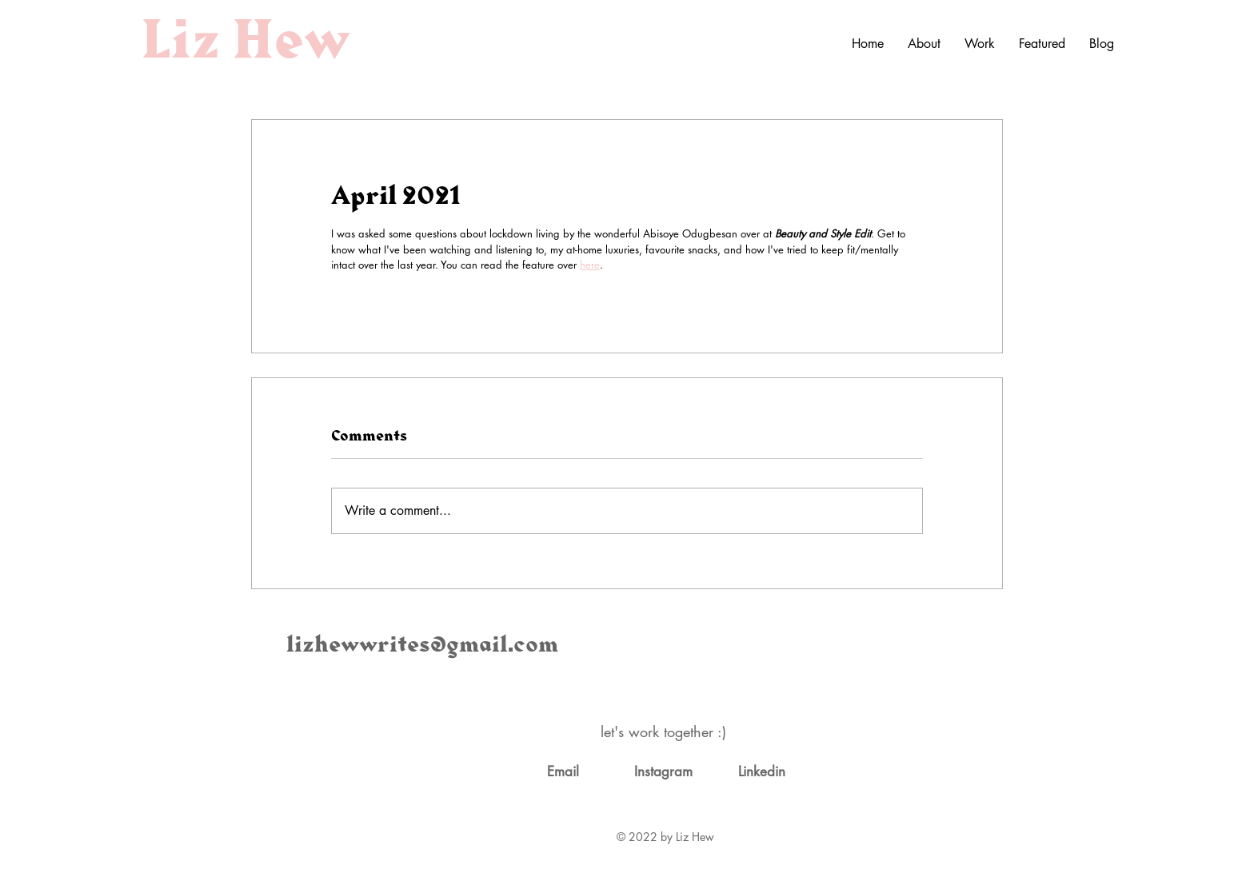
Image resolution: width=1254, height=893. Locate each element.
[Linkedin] (761, 772)
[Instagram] (663, 772)
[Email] (563, 772)
